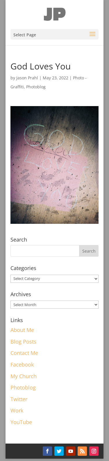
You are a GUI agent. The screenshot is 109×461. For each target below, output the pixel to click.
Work (16, 410)
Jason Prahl (27, 78)
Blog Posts (23, 341)
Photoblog (36, 87)
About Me (22, 329)
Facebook (22, 364)
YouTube (21, 422)
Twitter (18, 399)
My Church (23, 376)
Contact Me (24, 352)
